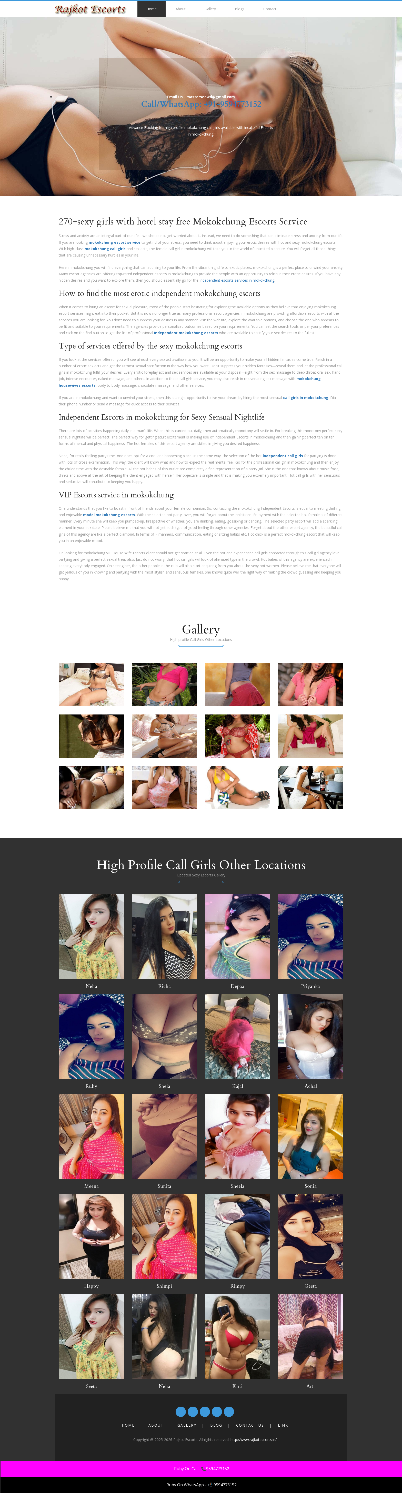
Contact (269, 8)
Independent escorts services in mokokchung (236, 280)
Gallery (210, 8)
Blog (216, 1425)
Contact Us (250, 1425)
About (181, 8)
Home (151, 8)
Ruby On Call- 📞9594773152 (201, 1468)
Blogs (239, 8)
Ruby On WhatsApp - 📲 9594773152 (201, 1485)
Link (283, 1425)
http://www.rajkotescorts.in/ (253, 1439)
